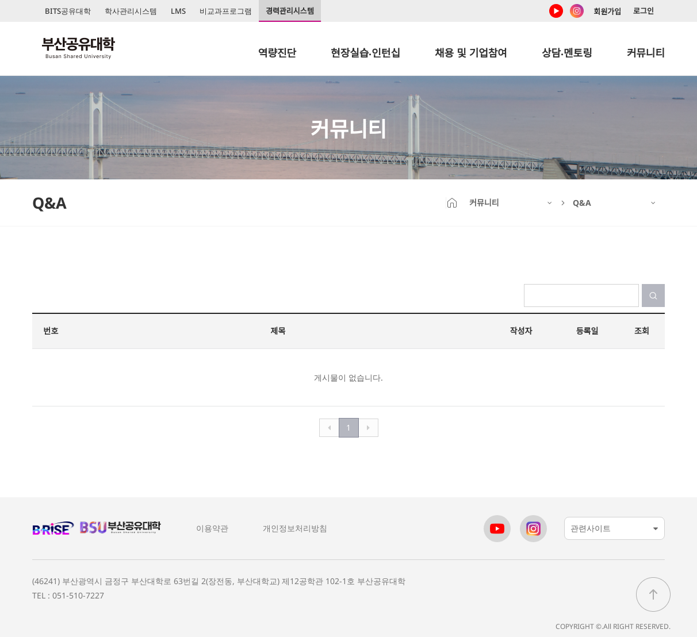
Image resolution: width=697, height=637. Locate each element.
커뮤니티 (646, 53)
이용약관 (212, 528)
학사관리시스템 (131, 11)
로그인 (643, 11)
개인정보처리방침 (295, 528)
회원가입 (607, 11)
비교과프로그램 (226, 11)
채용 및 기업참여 (471, 53)
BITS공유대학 (68, 11)
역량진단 (277, 53)
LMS (178, 11)
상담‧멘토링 (567, 53)
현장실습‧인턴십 (365, 53)
